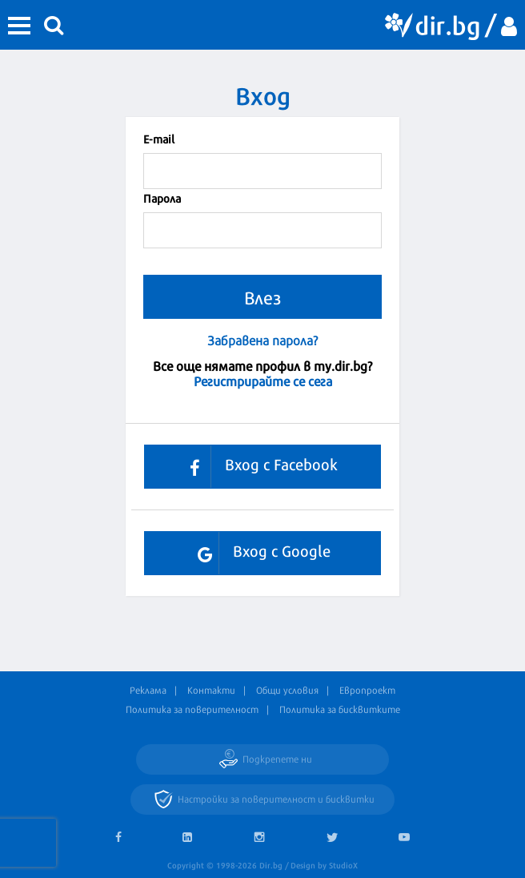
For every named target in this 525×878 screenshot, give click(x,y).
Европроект (367, 690)
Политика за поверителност (192, 709)
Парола (162, 197)
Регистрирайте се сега (263, 380)
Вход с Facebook (258, 466)
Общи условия (287, 690)
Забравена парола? (262, 340)
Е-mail (158, 138)
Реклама (148, 690)
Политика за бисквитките (339, 709)
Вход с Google (258, 553)
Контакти (211, 690)
